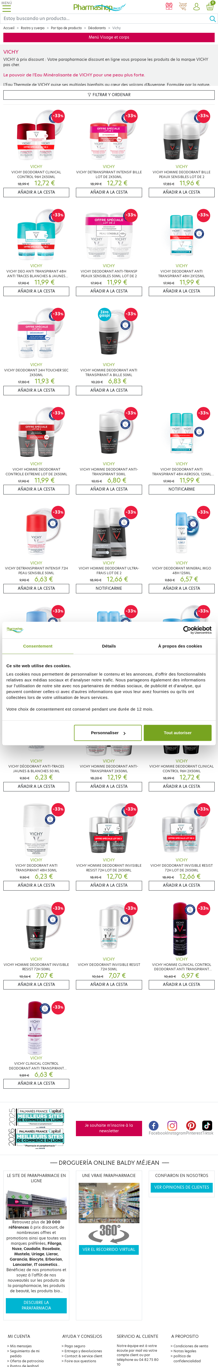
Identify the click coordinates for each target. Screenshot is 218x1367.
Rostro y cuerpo (32, 28)
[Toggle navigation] (6, 7)
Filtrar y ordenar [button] (109, 95)
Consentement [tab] (37, 646)
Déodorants (97, 28)
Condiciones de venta (191, 1346)
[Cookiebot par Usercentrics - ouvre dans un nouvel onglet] (187, 630)
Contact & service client (83, 1356)
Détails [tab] (109, 646)
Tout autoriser (178, 732)
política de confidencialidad (187, 1358)
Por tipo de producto (66, 28)
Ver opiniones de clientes (181, 1187)
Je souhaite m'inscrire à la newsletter (109, 1128)
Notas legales (185, 1351)
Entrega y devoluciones (83, 1351)
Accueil (8, 28)
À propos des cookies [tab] (180, 646)
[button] (196, 7)
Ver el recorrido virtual (109, 1249)
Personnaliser (108, 732)
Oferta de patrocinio (27, 1361)
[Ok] (213, 19)
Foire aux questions (80, 1361)
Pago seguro (75, 1346)
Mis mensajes (21, 1346)
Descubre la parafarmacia (36, 1305)
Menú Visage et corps (109, 37)
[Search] (104, 19)
